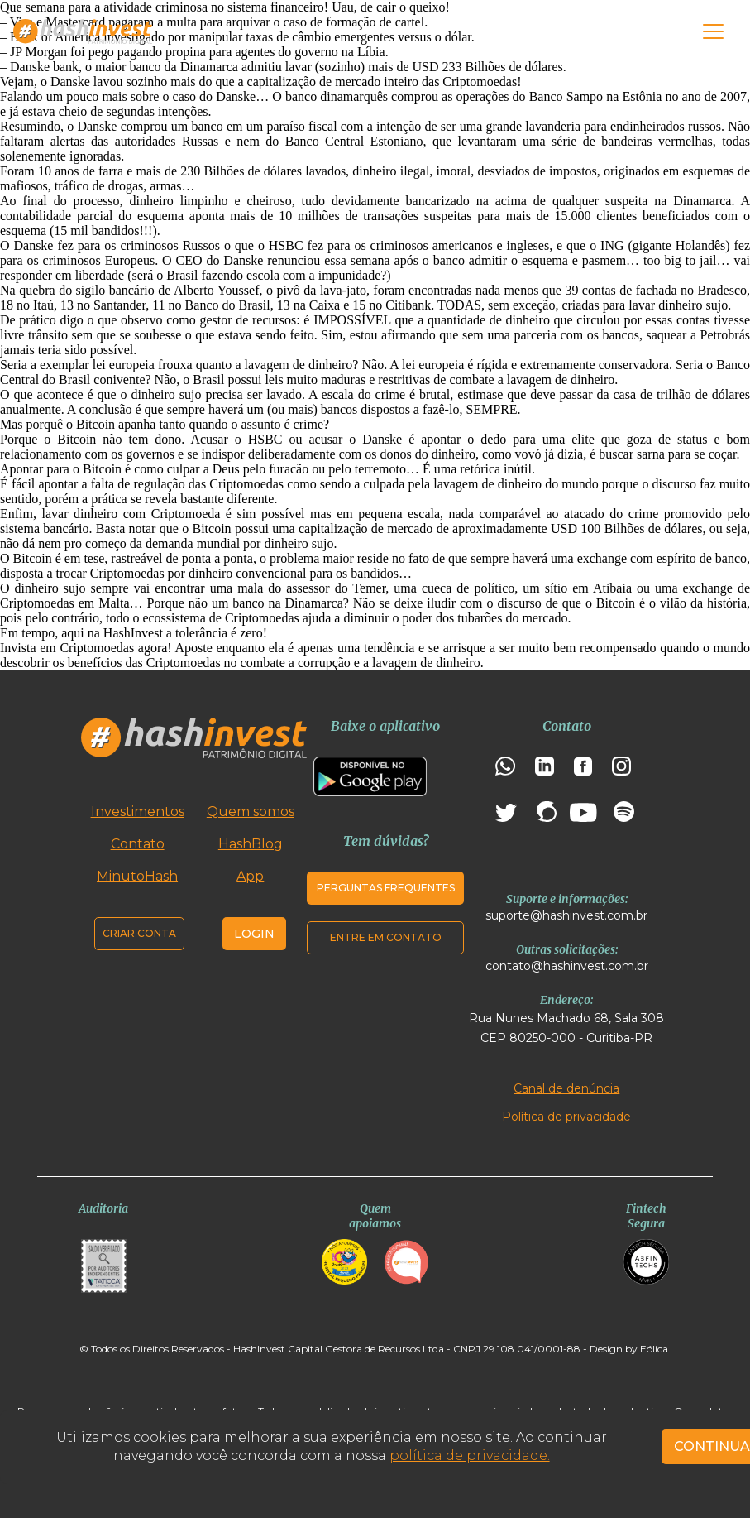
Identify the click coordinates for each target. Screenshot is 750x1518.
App (250, 876)
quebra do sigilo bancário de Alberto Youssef (139, 290)
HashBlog (250, 844)
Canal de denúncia (566, 1088)
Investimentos (137, 811)
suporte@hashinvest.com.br (566, 915)
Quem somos (250, 811)
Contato (138, 844)
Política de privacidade (566, 1116)
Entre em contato (386, 937)
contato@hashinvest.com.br (566, 965)
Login (254, 933)
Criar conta (139, 933)
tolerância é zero (219, 633)
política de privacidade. (469, 1455)
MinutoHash (137, 876)
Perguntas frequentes (386, 887)
